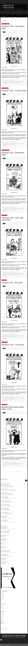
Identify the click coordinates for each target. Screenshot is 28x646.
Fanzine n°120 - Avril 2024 (12, 345)
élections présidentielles (17, 82)
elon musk (12, 82)
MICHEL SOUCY (3, 597)
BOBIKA (2, 600)
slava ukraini (5, 336)
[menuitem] (3, 15)
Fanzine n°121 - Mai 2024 (12, 283)
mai (3, 336)
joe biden (6, 464)
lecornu (13, 336)
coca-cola (18, 464)
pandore (10, 274)
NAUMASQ (2, 592)
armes (15, 336)
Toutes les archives (4, 623)
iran (13, 144)
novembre (4, 82)
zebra (5, 81)
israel (15, 144)
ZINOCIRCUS (2, 594)
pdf (23, 81)
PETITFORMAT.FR (3, 608)
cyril (1, 493)
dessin (14, 81)
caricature (18, 81)
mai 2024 (2, 618)
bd (8, 81)
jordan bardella (6, 274)
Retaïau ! (2, 547)
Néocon (2, 543)
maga (10, 82)
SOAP (1, 598)
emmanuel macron (19, 274)
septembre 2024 (3, 614)
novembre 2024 (3, 612)
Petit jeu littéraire (6, 509)
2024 (22, 81)
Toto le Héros (3, 501)
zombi (21, 81)
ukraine (8, 336)
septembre (4, 209)
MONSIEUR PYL (3, 596)
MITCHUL (2, 607)
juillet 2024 (2, 616)
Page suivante (17, 471)
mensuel (13, 81)
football (15, 209)
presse (16, 81)
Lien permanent (5, 80)
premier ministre (11, 209)
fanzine (7, 81)
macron (11, 336)
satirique (10, 81)
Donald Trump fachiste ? (4, 555)
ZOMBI (2, 593)
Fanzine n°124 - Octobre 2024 (13, 91)
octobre (4, 144)
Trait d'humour (6, 497)
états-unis (13, 464)
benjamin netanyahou (8, 144)
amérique (16, 464)
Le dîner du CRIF (3, 539)
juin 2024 (2, 617)
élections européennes (14, 274)
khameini (12, 144)
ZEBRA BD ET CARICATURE (14, 636)
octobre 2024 (2, 613)
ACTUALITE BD (13, 80)
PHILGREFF (2, 595)
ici (18, 73)
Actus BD (3, 16)
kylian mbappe (7, 209)
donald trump (7, 82)
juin (3, 274)
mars (3, 464)
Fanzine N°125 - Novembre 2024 (8, 493)
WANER (2, 599)
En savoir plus (9, 645)
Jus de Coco (6, 520)
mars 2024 (2, 620)
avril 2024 (2, 619)
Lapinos (2, 520)
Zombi (2, 497)
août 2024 (2, 615)
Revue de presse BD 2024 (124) (5, 551)
